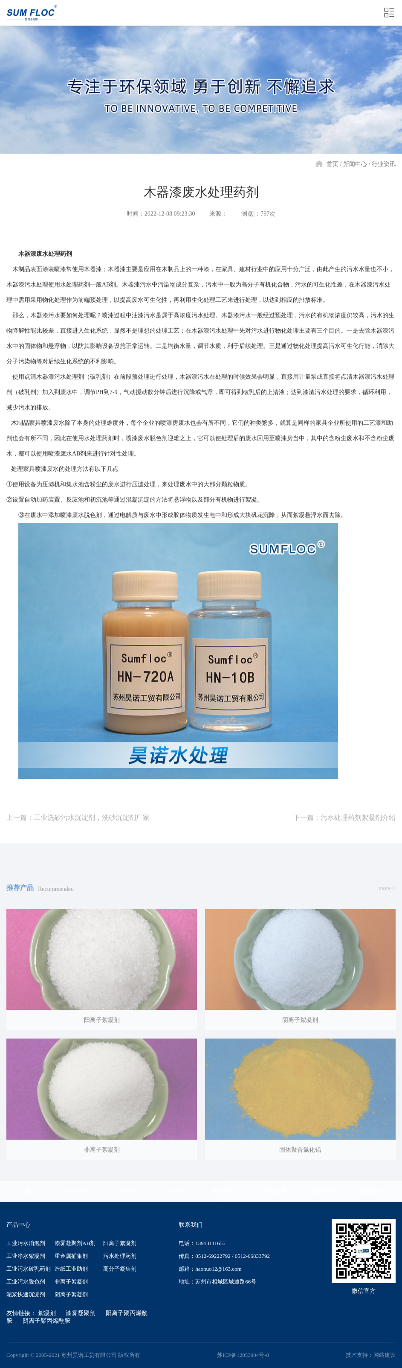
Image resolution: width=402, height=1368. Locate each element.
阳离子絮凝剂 (119, 1243)
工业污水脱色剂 (25, 1281)
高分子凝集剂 (119, 1269)
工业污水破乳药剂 (28, 1269)
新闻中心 (355, 164)
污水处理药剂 (119, 1256)
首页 (332, 164)
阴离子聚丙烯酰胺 (46, 1321)
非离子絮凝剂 (71, 1281)
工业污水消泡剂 (25, 1243)
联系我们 (371, 1191)
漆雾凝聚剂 (80, 1313)
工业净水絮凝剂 (25, 1256)
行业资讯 (384, 164)
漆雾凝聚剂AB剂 (75, 1243)
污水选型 (176, 1191)
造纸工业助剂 (71, 1269)
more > (387, 896)
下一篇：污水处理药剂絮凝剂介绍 (344, 826)
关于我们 (79, 1191)
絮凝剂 (47, 1313)
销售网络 (322, 1191)
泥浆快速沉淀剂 (25, 1294)
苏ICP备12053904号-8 (243, 1355)
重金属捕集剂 (71, 1256)
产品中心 (128, 1191)
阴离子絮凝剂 (71, 1294)
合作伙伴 (274, 1191)
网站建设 (384, 1355)
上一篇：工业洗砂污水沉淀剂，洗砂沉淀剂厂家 (78, 826)
